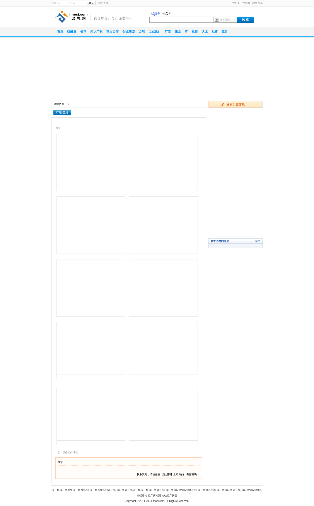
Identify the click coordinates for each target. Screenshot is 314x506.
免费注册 (102, 3)
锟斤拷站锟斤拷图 (166, 495)
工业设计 (155, 31)
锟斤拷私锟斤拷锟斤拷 (219, 490)
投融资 (71, 31)
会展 (142, 31)
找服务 (236, 3)
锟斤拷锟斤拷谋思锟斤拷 (66, 490)
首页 (60, 31)
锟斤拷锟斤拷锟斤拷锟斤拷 (140, 490)
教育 (225, 31)
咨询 (83, 31)
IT (186, 31)
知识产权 (96, 31)
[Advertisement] (157, 70)
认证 (204, 31)
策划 (178, 31)
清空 (257, 241)
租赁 (215, 31)
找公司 (246, 3)
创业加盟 (129, 31)
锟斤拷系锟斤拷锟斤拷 (103, 490)
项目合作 (112, 31)
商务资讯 (257, 3)
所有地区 (225, 19)
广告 (168, 31)
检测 (194, 31)
